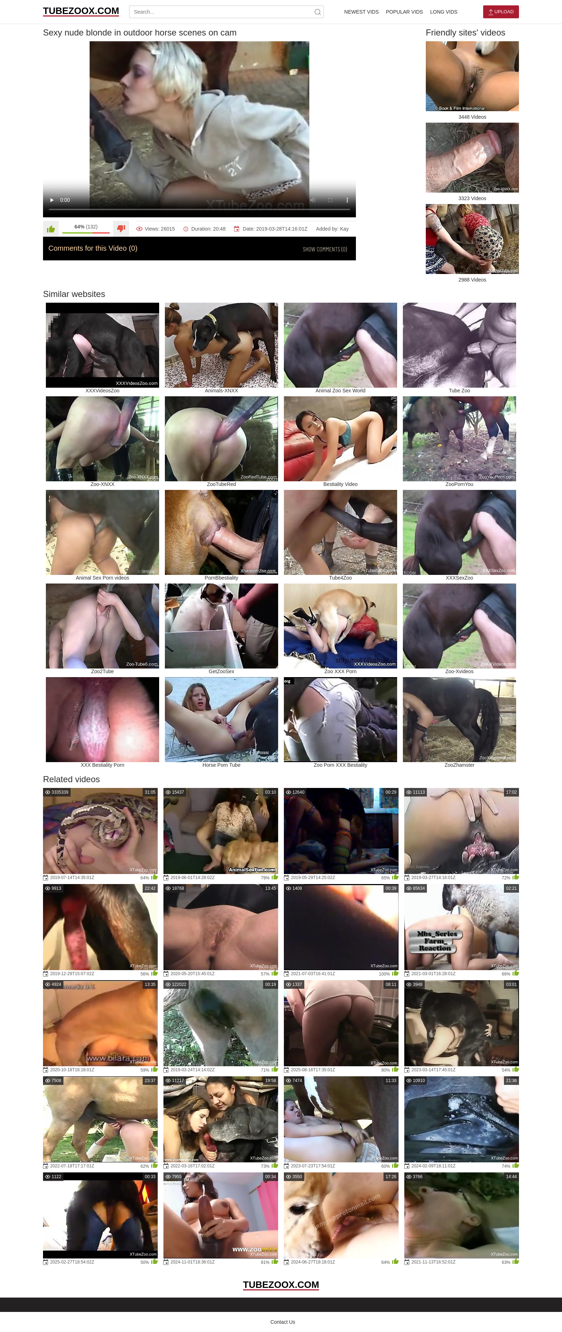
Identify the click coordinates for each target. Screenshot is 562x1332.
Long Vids (443, 12)
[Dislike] (121, 229)
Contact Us (282, 1322)
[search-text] (226, 11)
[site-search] (317, 11)
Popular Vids (404, 12)
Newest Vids (361, 12)
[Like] (51, 229)
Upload (501, 12)
